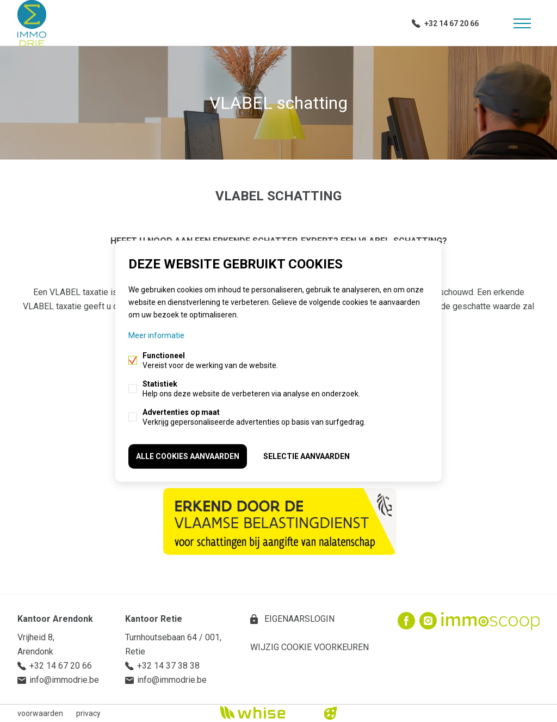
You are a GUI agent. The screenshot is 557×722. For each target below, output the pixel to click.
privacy (88, 713)
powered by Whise (265, 712)
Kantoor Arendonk (55, 619)
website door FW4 (330, 713)
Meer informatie (156, 335)
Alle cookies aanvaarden (187, 456)
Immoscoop (490, 621)
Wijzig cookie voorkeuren (309, 647)
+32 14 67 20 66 (451, 23)
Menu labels (522, 23)
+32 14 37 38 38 (168, 665)
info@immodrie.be (64, 680)
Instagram (428, 620)
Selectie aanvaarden (306, 456)
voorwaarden (40, 713)
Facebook (406, 620)
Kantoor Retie (153, 619)
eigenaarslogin (298, 619)
